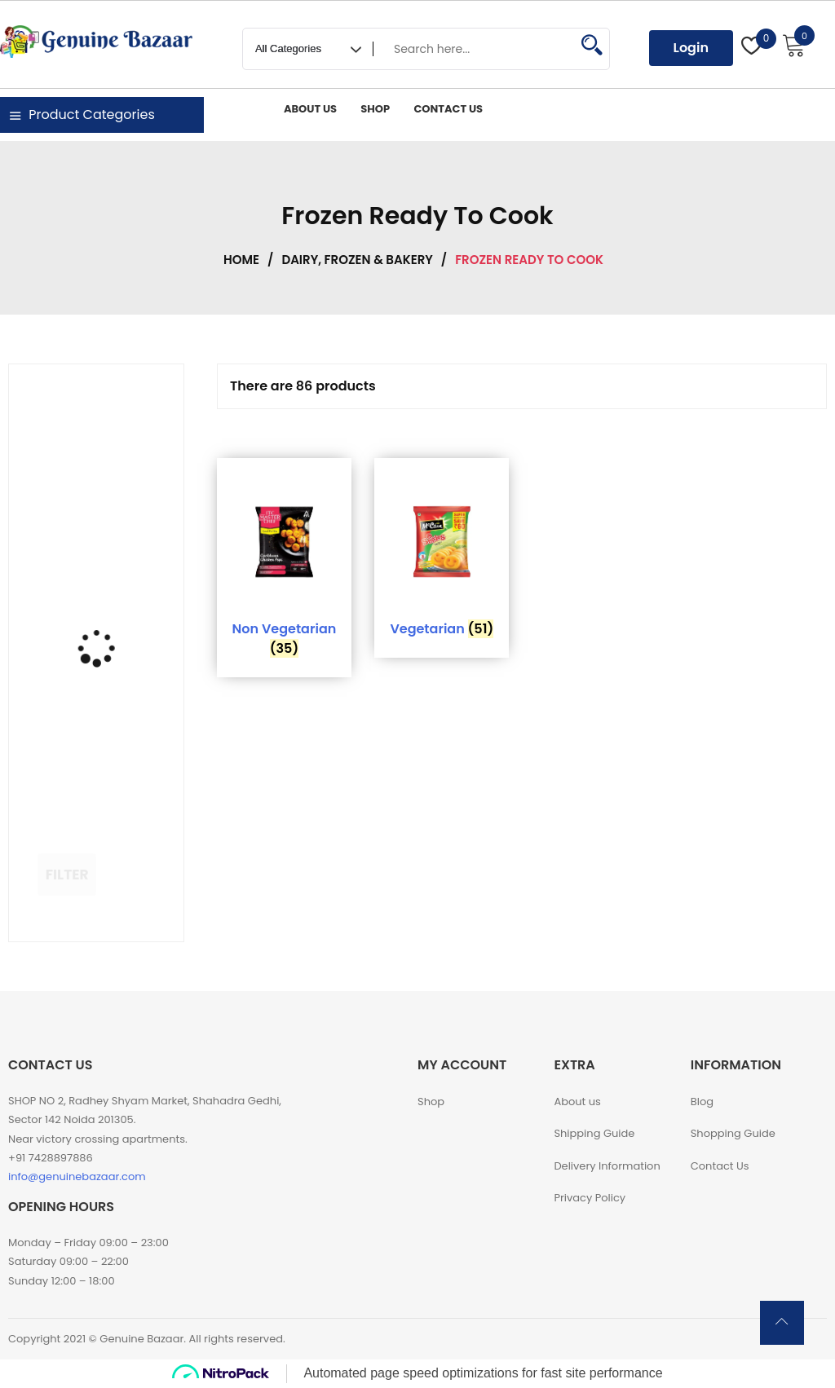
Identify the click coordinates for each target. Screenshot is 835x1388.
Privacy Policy (589, 1197)
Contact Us (720, 1166)
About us (577, 1101)
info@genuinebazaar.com (77, 1176)
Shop (431, 1101)
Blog (702, 1101)
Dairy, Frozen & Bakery (356, 259)
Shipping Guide (594, 1133)
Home (241, 259)
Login (691, 47)
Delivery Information (607, 1166)
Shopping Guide (733, 1133)
